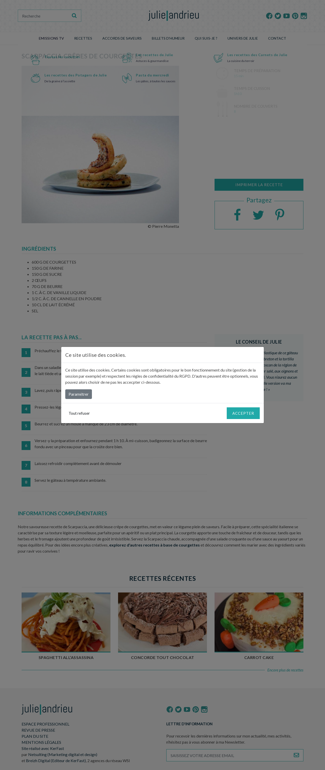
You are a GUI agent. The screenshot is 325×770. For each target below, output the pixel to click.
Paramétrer (79, 394)
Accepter (243, 413)
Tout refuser (79, 413)
